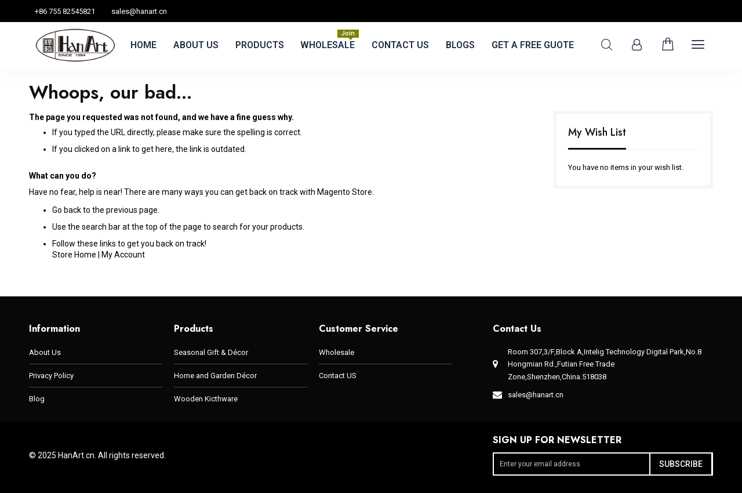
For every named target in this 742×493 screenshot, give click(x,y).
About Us (45, 352)
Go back (66, 210)
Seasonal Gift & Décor (211, 352)
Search (606, 45)
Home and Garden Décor (215, 375)
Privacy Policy (51, 375)
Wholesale (336, 352)
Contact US (338, 375)
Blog (37, 398)
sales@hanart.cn (139, 11)
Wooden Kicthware (206, 398)
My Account (123, 254)
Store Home (74, 254)
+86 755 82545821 (65, 11)
